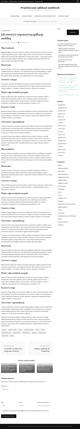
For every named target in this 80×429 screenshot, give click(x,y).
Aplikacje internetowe (63, 177)
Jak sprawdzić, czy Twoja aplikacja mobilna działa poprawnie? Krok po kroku (44, 369)
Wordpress (61, 225)
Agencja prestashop (63, 168)
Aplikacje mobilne (13, 1)
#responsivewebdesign (29, 329)
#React (20, 329)
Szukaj (58, 28)
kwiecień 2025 (62, 125)
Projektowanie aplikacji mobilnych (40, 7)
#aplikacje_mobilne (12, 329)
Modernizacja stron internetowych (26, 1)
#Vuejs (37, 329)
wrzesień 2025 (62, 111)
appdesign (34, 332)
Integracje (60, 201)
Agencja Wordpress (63, 174)
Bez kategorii (6, 30)
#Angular (4, 329)
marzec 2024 (61, 152)
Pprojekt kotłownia (63, 78)
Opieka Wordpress (62, 207)
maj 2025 (60, 122)
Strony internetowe (63, 222)
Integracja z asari (39, 1)
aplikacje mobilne (16, 332)
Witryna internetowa (43, 402)
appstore (12, 335)
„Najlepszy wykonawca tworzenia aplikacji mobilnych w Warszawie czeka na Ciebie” (68, 50)
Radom (60, 219)
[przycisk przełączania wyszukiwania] (77, 1)
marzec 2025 (61, 128)
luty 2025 (60, 131)
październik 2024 (62, 143)
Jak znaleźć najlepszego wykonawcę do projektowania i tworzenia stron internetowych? (8, 369)
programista (6, 42)
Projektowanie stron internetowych (67, 216)
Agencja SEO (61, 171)
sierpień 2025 (61, 113)
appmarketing (5, 335)
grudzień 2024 (62, 137)
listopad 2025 (61, 105)
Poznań (60, 210)
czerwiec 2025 (62, 119)
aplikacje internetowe (6, 332)
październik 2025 (62, 108)
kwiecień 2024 (62, 149)
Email (21, 402)
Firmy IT (60, 195)
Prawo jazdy (61, 213)
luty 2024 (60, 155)
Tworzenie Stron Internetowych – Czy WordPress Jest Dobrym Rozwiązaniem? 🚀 (68, 80)
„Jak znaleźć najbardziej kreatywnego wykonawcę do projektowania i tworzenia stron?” (68, 66)
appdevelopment (42, 332)
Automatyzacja (62, 186)
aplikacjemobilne (26, 332)
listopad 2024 (61, 140)
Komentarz (4, 386)
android (43, 329)
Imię (2, 402)
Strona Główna (4, 1)
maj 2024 (60, 146)
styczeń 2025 (61, 134)
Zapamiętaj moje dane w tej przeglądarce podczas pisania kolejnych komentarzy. (26, 410)
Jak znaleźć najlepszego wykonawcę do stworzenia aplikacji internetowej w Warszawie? (26, 369)
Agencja (60, 165)
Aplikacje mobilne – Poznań (72, 95)
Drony (59, 192)
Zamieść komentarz (24, 42)
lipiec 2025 (61, 116)
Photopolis (61, 95)
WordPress (69, 426)
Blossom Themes (55, 426)
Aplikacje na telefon (63, 183)
